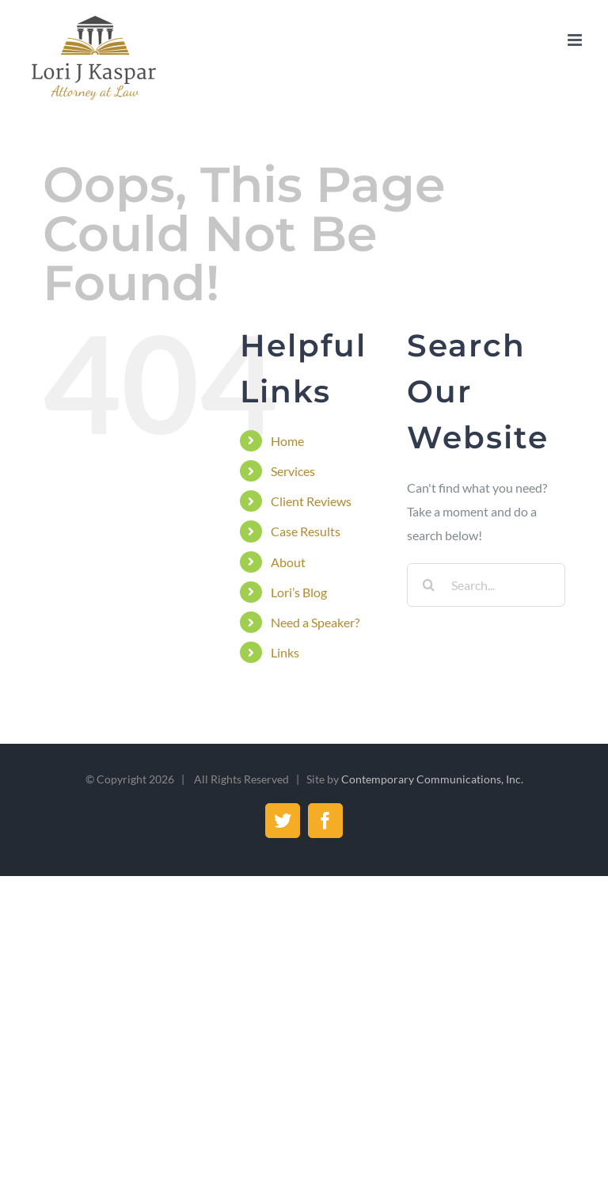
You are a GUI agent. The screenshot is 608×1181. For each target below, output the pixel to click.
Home (287, 440)
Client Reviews (311, 501)
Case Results (305, 531)
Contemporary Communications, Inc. (432, 779)
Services (293, 470)
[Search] (428, 585)
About (288, 562)
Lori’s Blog (299, 592)
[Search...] (486, 585)
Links (285, 652)
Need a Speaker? (315, 622)
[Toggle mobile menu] (576, 40)
